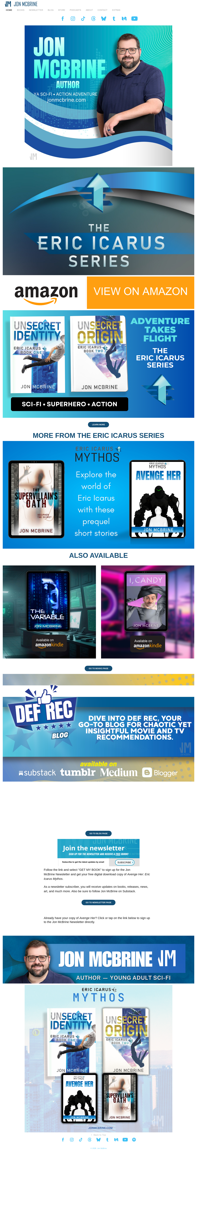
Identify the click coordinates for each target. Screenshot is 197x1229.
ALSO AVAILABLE (98, 555)
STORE (61, 10)
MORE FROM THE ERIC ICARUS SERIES (98, 435)
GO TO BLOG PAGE (98, 833)
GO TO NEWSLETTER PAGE (98, 902)
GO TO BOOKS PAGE (98, 668)
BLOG (50, 10)
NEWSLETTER (36, 10)
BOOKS (20, 10)
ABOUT (89, 10)
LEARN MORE (98, 425)
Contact (102, 10)
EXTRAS (116, 10)
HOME (9, 10)
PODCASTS (75, 10)
